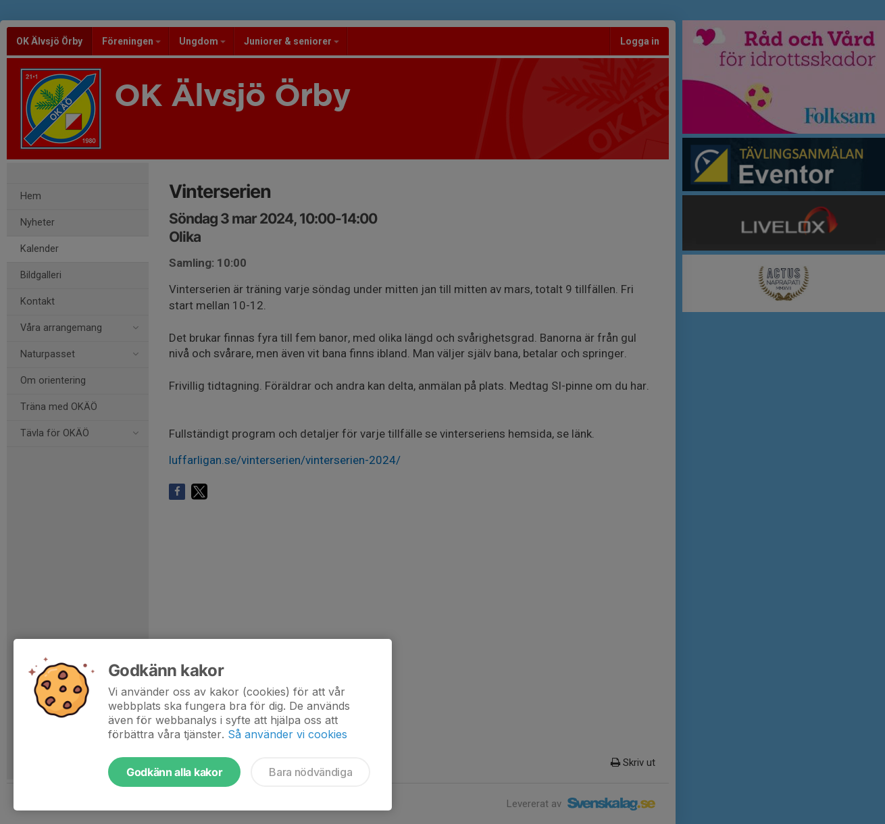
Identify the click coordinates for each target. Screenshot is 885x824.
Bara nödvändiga (310, 772)
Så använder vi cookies (287, 734)
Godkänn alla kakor (174, 772)
